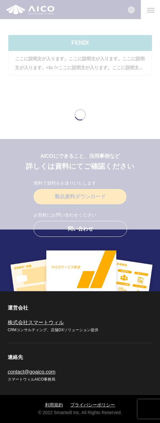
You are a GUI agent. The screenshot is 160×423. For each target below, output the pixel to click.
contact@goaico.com (32, 372)
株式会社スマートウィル (36, 322)
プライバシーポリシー (92, 404)
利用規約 (54, 404)
